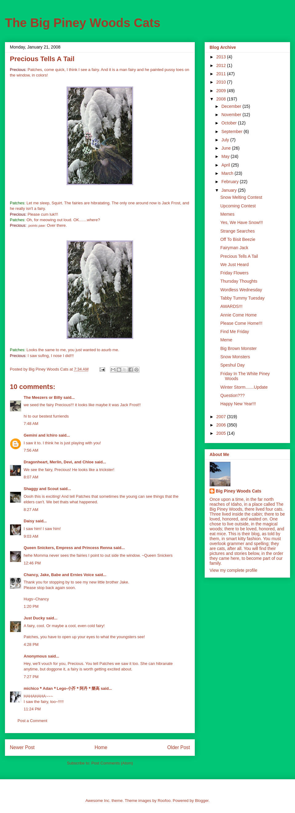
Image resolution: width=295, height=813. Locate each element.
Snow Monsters (235, 356)
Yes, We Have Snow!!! (241, 222)
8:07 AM (31, 477)
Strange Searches (237, 231)
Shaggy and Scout (41, 488)
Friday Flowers (234, 272)
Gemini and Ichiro (40, 435)
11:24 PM (32, 709)
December (231, 106)
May (225, 156)
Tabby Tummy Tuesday (242, 298)
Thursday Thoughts (238, 281)
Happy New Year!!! (238, 403)
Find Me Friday (234, 331)
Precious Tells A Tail (239, 256)
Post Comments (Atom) (112, 763)
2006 (221, 424)
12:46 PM (32, 563)
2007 (221, 416)
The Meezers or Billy (43, 397)
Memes (227, 214)
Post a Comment (32, 720)
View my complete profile (233, 570)
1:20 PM (31, 606)
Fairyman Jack (234, 247)
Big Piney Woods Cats (238, 491)
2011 (221, 73)
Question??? (232, 395)
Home (101, 747)
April (226, 165)
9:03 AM (31, 536)
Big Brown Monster (238, 348)
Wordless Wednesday (241, 289)
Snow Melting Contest (241, 197)
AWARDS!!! (231, 306)
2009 (221, 90)
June (226, 148)
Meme (226, 339)
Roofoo (164, 800)
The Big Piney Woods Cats (82, 22)
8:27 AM (31, 509)
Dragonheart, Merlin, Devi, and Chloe (59, 462)
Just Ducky (34, 618)
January (229, 190)
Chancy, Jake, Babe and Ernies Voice (59, 574)
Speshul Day (232, 365)
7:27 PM (31, 676)
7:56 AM (31, 450)
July (225, 139)
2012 (221, 65)
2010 (221, 82)
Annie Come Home (238, 314)
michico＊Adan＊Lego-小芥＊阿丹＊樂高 (62, 688)
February (230, 181)
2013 (221, 56)
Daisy (29, 521)
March (227, 173)
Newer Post (22, 747)
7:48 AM (31, 423)
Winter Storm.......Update (244, 387)
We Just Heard (234, 264)
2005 (221, 433)
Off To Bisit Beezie (237, 239)
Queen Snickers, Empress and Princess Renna (68, 547)
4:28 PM (31, 644)
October (229, 122)
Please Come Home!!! (241, 323)
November (231, 114)
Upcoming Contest (238, 205)
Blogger (201, 800)
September (232, 131)
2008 (221, 98)
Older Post (178, 747)
